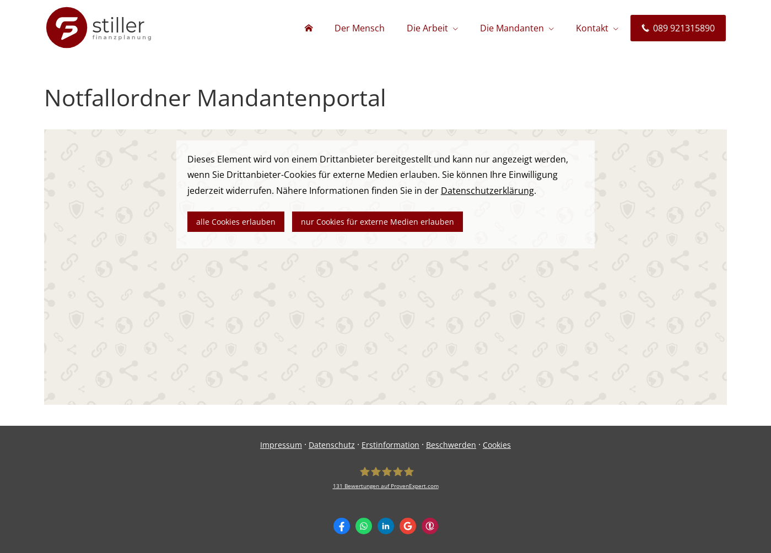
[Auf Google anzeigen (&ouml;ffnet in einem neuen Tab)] (408, 526)
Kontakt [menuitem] (592, 28)
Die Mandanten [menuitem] (512, 28)
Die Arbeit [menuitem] (427, 28)
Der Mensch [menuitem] (360, 28)
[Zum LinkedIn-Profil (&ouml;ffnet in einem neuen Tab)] (386, 526)
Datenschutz (332, 445)
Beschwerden (451, 445)
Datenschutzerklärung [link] (487, 191)
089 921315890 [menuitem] (678, 28)
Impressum (281, 445)
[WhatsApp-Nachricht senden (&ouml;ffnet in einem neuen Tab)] (363, 526)
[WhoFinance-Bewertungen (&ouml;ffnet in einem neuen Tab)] (430, 526)
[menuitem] (309, 28)
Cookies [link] (497, 445)
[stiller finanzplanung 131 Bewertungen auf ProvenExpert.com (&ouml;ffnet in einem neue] (386, 478)
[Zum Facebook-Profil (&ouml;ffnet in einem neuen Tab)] (341, 526)
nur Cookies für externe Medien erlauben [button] (377, 221)
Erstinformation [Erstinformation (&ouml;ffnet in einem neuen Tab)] (390, 445)
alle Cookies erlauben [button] (236, 221)
